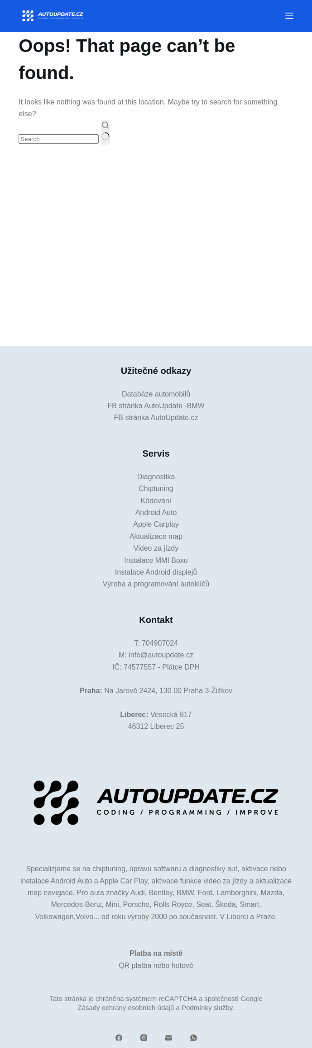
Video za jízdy (156, 548)
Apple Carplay (156, 524)
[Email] (168, 1037)
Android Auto (156, 512)
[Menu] (289, 16)
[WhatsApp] (193, 1037)
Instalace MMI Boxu (156, 560)
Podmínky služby (207, 1007)
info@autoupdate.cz (161, 655)
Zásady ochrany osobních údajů (126, 1007)
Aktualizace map (156, 536)
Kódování (156, 501)
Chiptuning (156, 488)
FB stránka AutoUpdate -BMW (155, 406)
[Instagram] (143, 1037)
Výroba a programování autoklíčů (156, 584)
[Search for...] (59, 139)
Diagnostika (156, 477)
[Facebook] (118, 1037)
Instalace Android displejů (156, 572)
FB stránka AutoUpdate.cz (156, 417)
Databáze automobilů (156, 394)
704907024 (160, 643)
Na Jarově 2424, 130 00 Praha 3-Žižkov (168, 690)
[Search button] (105, 132)
